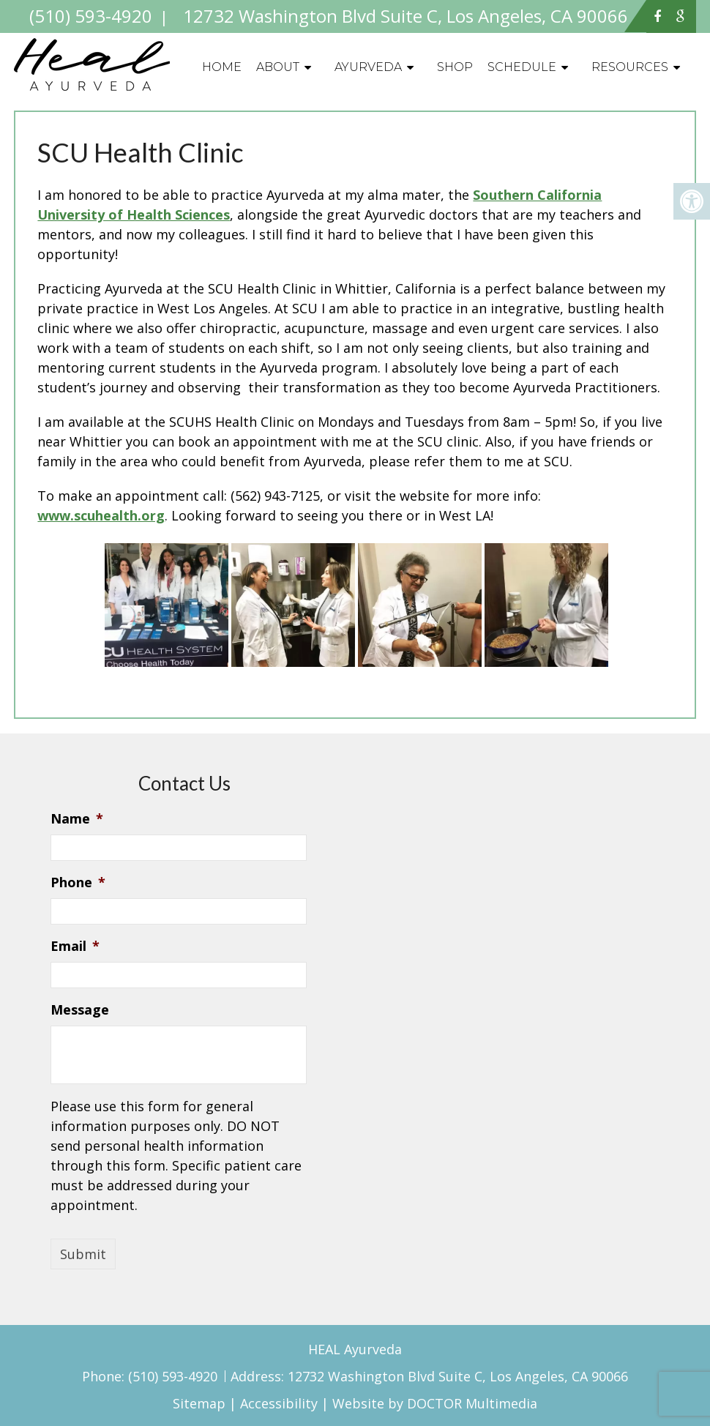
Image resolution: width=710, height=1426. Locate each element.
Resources (629, 67)
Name (77, 818)
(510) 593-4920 (174, 1376)
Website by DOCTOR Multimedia (434, 1403)
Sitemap (199, 1403)
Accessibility (279, 1403)
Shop (455, 67)
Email (75, 946)
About (277, 67)
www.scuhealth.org (101, 515)
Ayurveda (368, 67)
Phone (78, 882)
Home (222, 67)
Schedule (521, 67)
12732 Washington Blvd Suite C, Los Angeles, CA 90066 (458, 1376)
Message (80, 1009)
